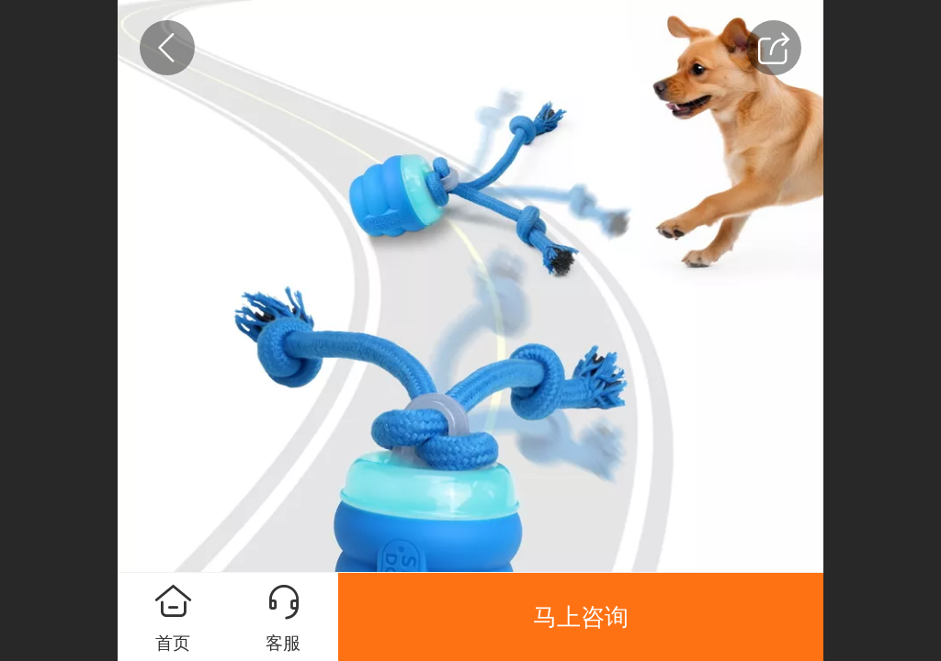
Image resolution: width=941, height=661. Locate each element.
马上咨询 (581, 617)
